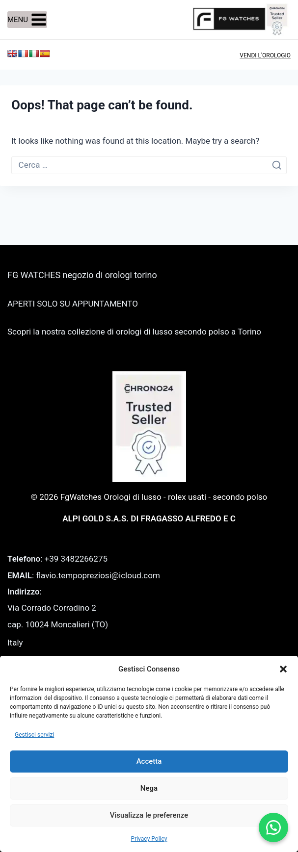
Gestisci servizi (34, 734)
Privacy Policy (149, 838)
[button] (283, 669)
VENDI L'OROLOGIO (265, 55)
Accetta (149, 761)
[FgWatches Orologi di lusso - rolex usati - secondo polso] (241, 19)
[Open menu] (27, 19)
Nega (149, 788)
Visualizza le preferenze (149, 815)
